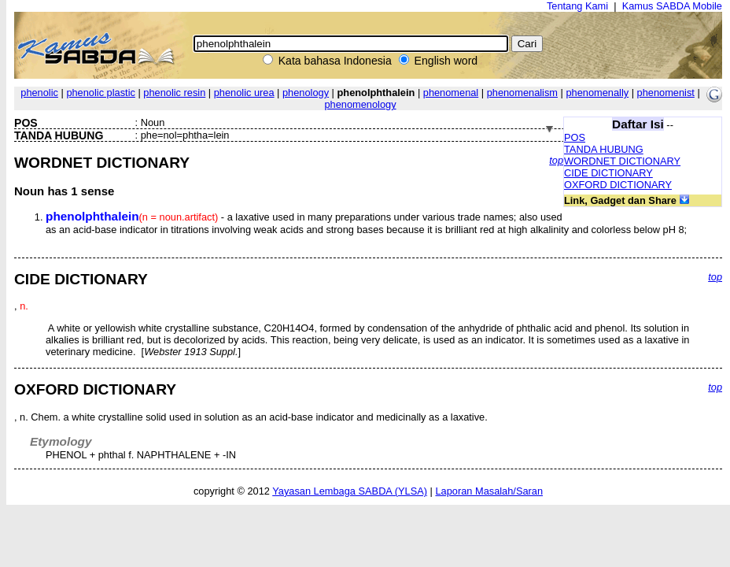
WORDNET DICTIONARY (622, 161)
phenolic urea (244, 92)
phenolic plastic (100, 92)
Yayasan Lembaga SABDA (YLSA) (349, 491)
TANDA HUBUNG (603, 149)
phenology (305, 92)
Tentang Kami (577, 6)
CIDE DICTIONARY (608, 173)
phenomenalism (522, 92)
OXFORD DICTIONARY (618, 185)
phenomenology (360, 104)
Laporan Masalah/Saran (489, 491)
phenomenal (450, 92)
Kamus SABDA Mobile (672, 6)
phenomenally (597, 92)
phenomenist (666, 92)
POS (574, 137)
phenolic (39, 92)
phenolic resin (174, 92)
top (556, 160)
